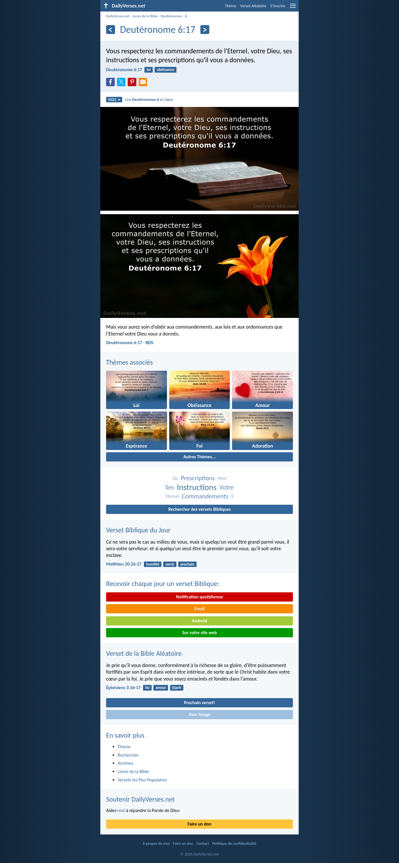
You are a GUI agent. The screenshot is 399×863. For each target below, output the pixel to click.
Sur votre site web (199, 632)
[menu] (293, 8)
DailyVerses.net (117, 16)
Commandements (205, 496)
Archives (125, 763)
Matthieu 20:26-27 (124, 564)
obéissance (165, 69)
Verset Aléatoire (253, 5)
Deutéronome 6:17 (124, 69)
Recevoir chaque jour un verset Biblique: (162, 583)
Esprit (176, 687)
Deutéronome (171, 16)
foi (147, 687)
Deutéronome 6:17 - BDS (129, 342)
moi (121, 810)
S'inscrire (277, 5)
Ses (169, 487)
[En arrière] (110, 29)
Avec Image (199, 714)
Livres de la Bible (145, 16)
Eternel (172, 496)
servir (169, 564)
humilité (152, 564)
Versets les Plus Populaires (142, 780)
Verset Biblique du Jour (138, 530)
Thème (230, 5)
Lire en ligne (149, 99)
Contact (202, 843)
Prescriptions (198, 478)
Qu (175, 478)
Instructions (197, 487)
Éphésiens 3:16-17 (123, 687)
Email (199, 608)
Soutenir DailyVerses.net (140, 799)
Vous (222, 478)
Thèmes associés (129, 362)
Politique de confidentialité (234, 843)
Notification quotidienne (199, 597)
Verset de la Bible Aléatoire (144, 653)
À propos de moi (156, 843)
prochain (187, 564)
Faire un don (199, 824)
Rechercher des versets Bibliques (199, 509)
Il (232, 496)
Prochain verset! (199, 702)
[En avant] (204, 29)
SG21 (114, 99)
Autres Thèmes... (199, 456)
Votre (226, 487)
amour (161, 687)
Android (199, 620)
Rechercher (128, 755)
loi (148, 69)
